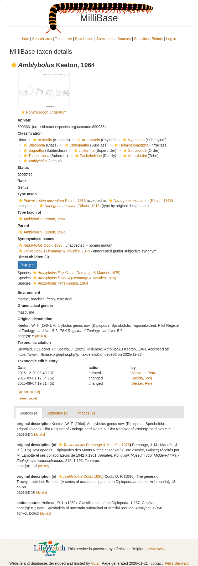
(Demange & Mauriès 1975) (76, 273)
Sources (124, 39)
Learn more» (155, 548)
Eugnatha (33, 150)
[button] (14, 65)
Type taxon (27, 194)
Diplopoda (33, 145)
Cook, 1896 (40, 245)
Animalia (42, 140)
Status (23, 167)
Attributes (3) (57, 413)
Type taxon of (29, 212)
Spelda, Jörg (141, 378)
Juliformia (84, 150)
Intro (25, 39)
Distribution (84, 39)
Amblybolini (134, 156)
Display (27, 265)
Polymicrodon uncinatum (46, 112)
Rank (22, 181)
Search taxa (42, 39)
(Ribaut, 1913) (140, 200)
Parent (23, 225)
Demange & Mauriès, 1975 (54, 251)
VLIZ (95, 563)
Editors (157, 39)
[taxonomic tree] (29, 392)
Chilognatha (76, 145)
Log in (171, 39)
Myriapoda (133, 140)
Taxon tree (63, 39)
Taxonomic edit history (38, 361)
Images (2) (86, 413)
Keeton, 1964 (60, 283)
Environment (29, 292)
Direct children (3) (33, 257)
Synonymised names (36, 239)
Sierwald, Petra (143, 373)
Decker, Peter (142, 383)
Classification (29, 133)
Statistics (141, 39)
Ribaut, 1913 (52, 200)
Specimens (105, 39)
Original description (35, 319)
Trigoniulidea (35, 156)
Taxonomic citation (34, 342)
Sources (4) (28, 413)
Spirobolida (134, 150)
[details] (40, 336)
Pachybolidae (88, 156)
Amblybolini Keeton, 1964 (41, 219)
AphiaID (25, 120)
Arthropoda (88, 140)
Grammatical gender (35, 306)
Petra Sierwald (177, 563)
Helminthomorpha (130, 145)
